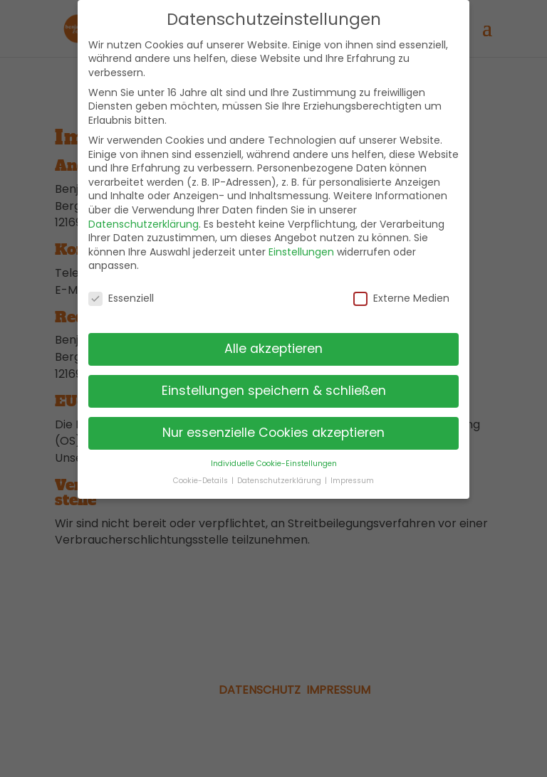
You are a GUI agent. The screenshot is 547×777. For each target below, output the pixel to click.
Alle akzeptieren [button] (273, 348)
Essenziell (121, 298)
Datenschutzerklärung (143, 224)
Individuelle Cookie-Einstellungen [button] (274, 463)
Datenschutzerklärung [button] (280, 480)
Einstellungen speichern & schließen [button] (274, 390)
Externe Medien (401, 298)
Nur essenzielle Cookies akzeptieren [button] (273, 432)
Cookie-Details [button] (201, 480)
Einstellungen (301, 252)
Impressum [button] (352, 480)
